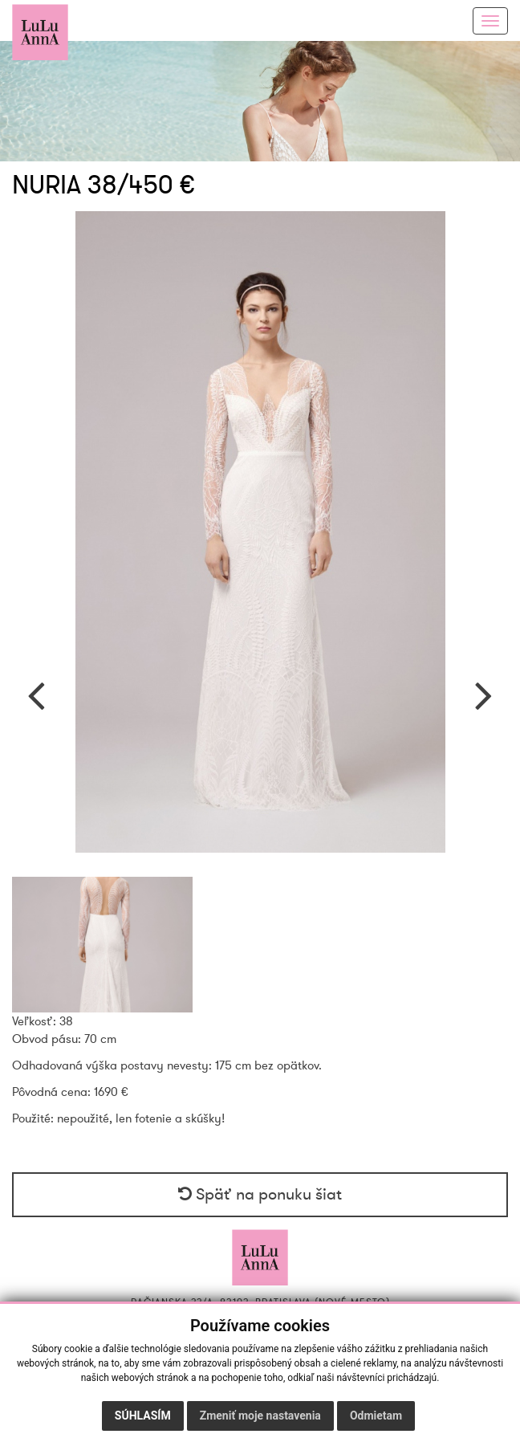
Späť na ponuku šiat (260, 1194)
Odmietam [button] (376, 1415)
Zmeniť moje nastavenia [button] (260, 1415)
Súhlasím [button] (143, 1415)
